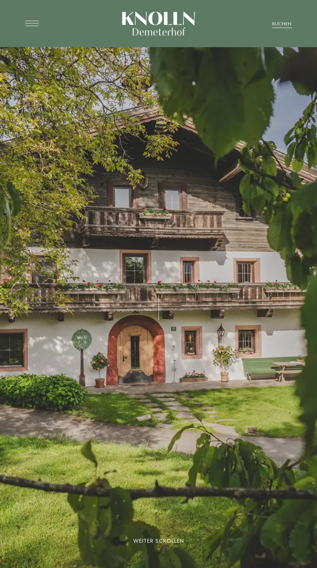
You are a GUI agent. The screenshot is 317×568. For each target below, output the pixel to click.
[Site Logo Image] (158, 23)
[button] (282, 24)
